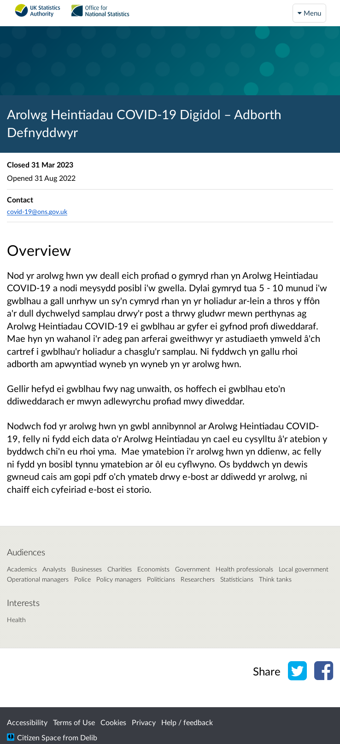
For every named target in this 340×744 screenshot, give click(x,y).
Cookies (113, 722)
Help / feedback (187, 722)
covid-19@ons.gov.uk (37, 211)
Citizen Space (39, 737)
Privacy (144, 722)
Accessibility (27, 722)
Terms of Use (74, 722)
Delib (88, 737)
